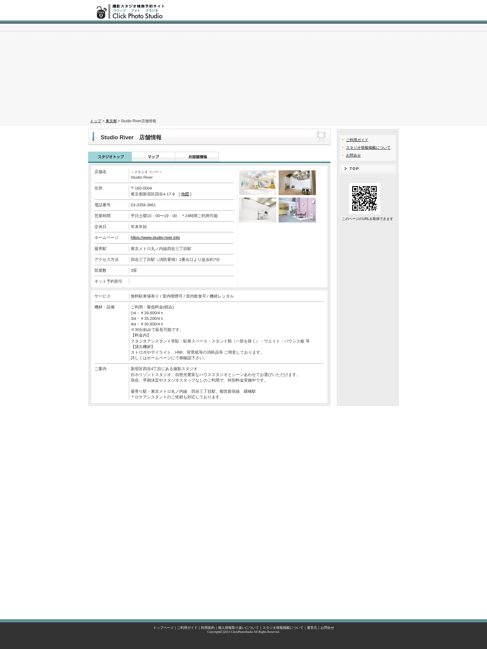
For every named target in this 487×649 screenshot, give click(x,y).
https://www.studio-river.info (155, 237)
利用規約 (208, 627)
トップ (95, 121)
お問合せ (353, 155)
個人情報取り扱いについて (238, 627)
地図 (185, 194)
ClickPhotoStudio (242, 631)
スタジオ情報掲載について (368, 147)
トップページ (163, 627)
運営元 (312, 627)
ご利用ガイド (357, 140)
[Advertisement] (243, 70)
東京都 (111, 121)
